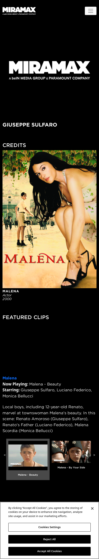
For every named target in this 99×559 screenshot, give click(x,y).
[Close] (92, 508)
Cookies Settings (49, 527)
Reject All (49, 539)
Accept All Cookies (49, 551)
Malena (10, 377)
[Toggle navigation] (90, 11)
